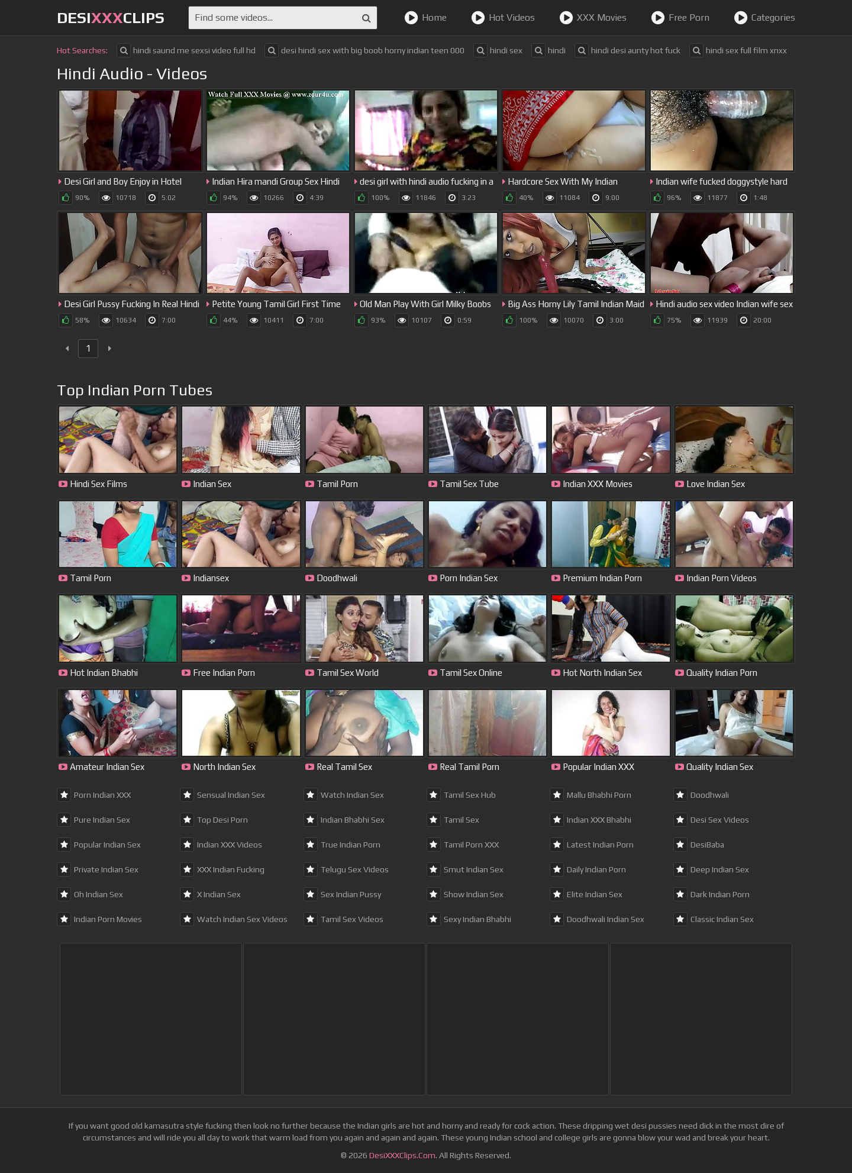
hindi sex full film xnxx (738, 50)
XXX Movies (593, 18)
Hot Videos (503, 18)
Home (425, 18)
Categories (764, 18)
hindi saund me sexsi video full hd (186, 50)
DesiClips (110, 18)
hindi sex (497, 50)
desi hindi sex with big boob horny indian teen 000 (364, 50)
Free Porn (680, 18)
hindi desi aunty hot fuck (627, 50)
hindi (548, 50)
